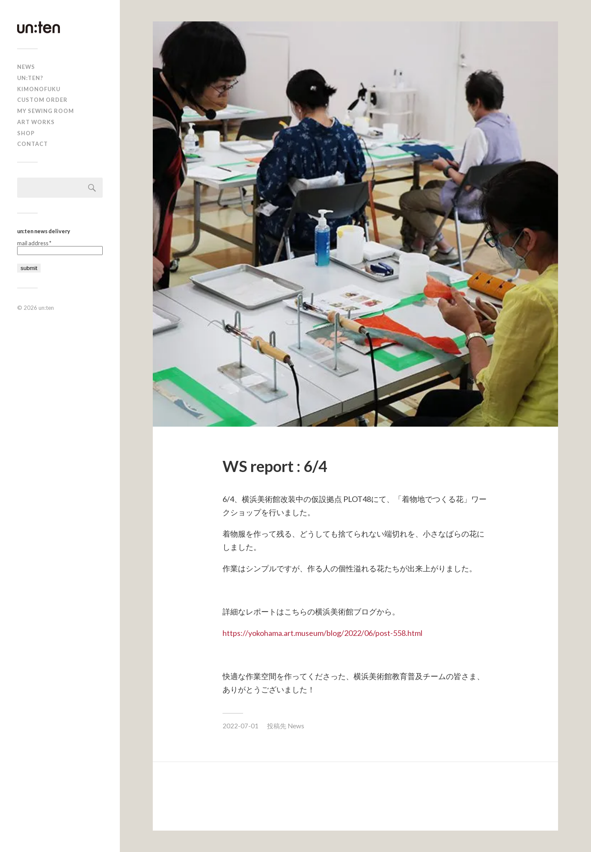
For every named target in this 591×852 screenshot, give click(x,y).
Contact (32, 143)
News (296, 726)
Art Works (36, 122)
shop (26, 133)
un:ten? (30, 77)
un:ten (46, 307)
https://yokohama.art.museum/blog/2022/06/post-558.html (322, 633)
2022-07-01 (240, 726)
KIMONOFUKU (38, 89)
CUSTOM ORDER (42, 99)
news (26, 66)
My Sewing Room (45, 110)
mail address (34, 243)
